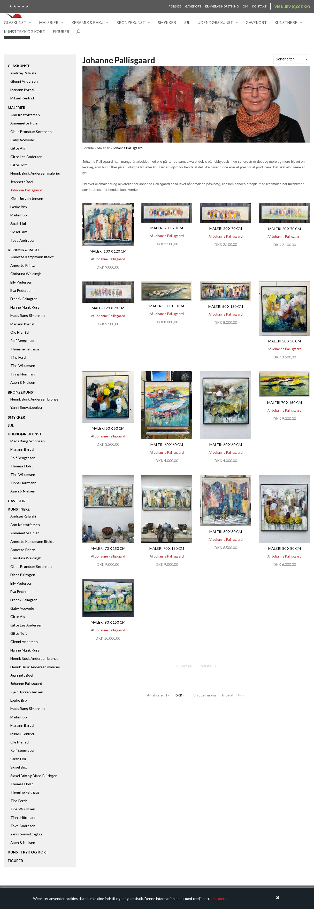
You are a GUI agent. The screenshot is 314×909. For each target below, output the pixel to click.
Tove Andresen (22, 240)
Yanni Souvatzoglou (26, 407)
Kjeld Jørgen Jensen (26, 198)
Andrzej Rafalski (23, 73)
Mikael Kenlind (22, 98)
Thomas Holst (21, 466)
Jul (187, 22)
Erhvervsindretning (222, 6)
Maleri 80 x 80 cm (225, 531)
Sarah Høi (18, 223)
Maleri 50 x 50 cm (284, 341)
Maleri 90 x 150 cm (108, 622)
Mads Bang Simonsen (27, 315)
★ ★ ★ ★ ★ (19, 6)
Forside (175, 6)
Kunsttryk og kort (24, 31)
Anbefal (227, 695)
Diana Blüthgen (22, 575)
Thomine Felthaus (25, 349)
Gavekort (193, 6)
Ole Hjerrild (19, 332)
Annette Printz (22, 265)
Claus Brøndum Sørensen (31, 131)
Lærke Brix (18, 207)
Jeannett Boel (21, 181)
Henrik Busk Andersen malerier (35, 173)
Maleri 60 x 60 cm (166, 444)
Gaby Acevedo (22, 140)
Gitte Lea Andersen (26, 156)
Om (245, 6)
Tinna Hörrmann (23, 374)
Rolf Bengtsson (22, 340)
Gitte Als (17, 148)
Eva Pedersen (21, 290)
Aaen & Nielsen (22, 382)
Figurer (61, 31)
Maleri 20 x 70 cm (166, 228)
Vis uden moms (204, 695)
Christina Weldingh (25, 273)
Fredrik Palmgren (23, 298)
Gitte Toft (18, 165)
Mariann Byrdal (22, 90)
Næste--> (209, 666)
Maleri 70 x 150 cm (284, 402)
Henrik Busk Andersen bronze (34, 399)
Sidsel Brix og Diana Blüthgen (33, 775)
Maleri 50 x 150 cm (166, 306)
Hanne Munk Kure (25, 307)
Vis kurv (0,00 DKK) (292, 6)
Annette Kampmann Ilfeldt (32, 257)
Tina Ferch (18, 357)
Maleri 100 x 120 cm (108, 251)
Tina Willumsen (22, 365)
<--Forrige (184, 666)
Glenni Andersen (24, 81)
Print (242, 695)
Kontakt (259, 6)
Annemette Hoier (24, 123)
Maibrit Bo (18, 215)
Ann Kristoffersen (25, 115)
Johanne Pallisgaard (26, 190)
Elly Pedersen (21, 282)
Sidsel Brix (18, 232)
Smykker (167, 22)
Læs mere (218, 898)
